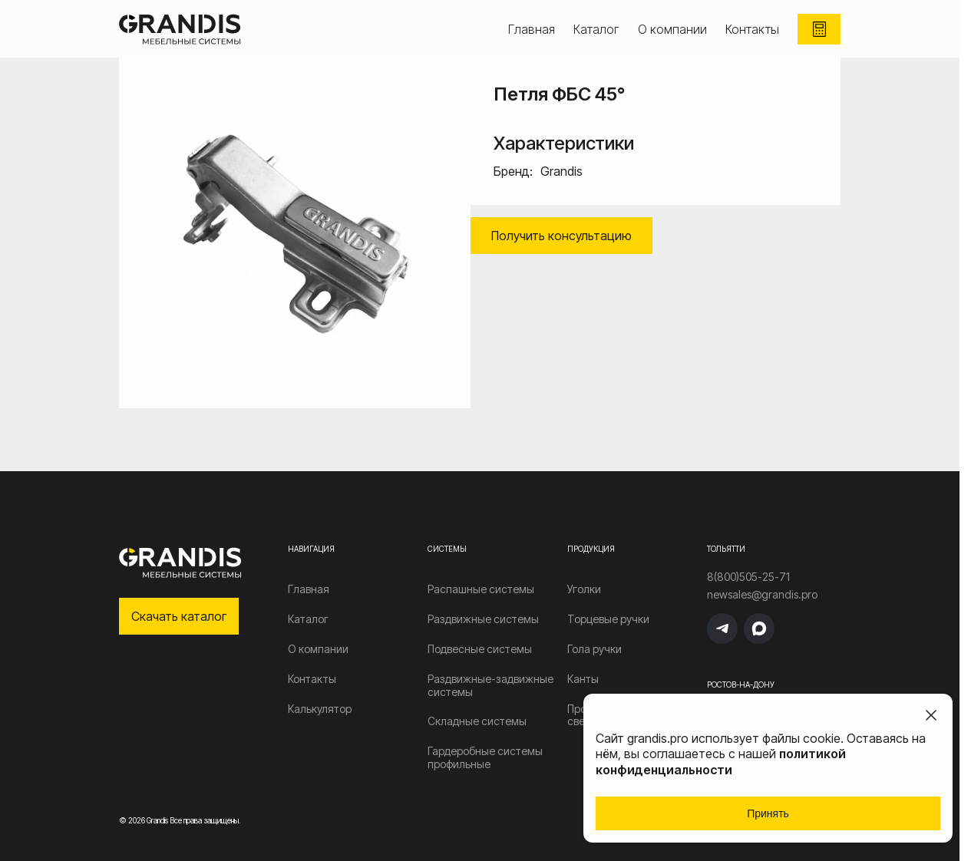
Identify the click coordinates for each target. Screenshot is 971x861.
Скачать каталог (178, 616)
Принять (768, 813)
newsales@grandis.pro (762, 595)
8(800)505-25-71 (748, 577)
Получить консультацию (561, 235)
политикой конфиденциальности (721, 761)
